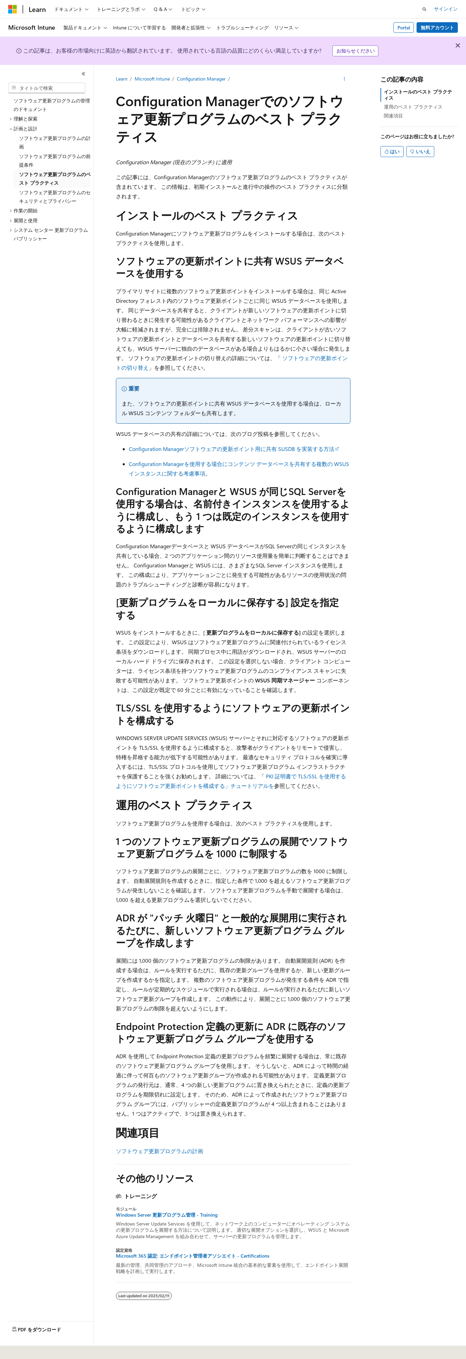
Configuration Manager (201, 78)
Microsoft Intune (152, 78)
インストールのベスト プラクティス (418, 94)
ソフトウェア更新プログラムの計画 (159, 1151)
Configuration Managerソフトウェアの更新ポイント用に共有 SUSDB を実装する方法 (231, 448)
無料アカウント (437, 27)
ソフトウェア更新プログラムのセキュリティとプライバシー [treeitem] (55, 196)
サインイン (446, 8)
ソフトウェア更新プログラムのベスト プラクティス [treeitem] (55, 178)
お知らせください (355, 50)
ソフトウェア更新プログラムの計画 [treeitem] (55, 142)
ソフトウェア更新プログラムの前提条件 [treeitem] (55, 160)
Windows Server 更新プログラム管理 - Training (166, 1215)
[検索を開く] (424, 9)
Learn (121, 78)
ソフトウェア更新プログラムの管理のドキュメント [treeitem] (52, 104)
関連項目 (393, 115)
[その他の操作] (344, 78)
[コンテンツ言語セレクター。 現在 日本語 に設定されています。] (22, 1349)
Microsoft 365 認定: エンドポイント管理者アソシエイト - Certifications (192, 1256)
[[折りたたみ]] (83, 74)
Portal (403, 27)
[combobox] (46, 88)
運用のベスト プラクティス (413, 106)
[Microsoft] (12, 9)
